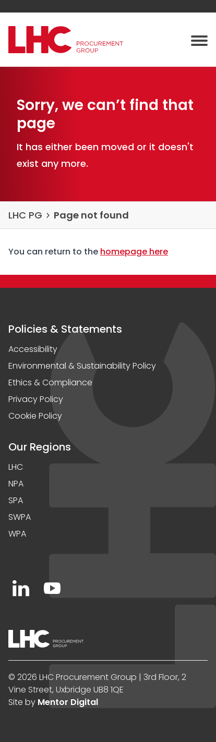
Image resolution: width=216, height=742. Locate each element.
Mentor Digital (68, 702)
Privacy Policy (35, 399)
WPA (17, 534)
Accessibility (32, 349)
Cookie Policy (35, 416)
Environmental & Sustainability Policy (82, 366)
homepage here (134, 252)
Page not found (91, 215)
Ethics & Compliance (50, 382)
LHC (15, 467)
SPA (15, 500)
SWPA (19, 517)
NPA (15, 484)
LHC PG (25, 215)
